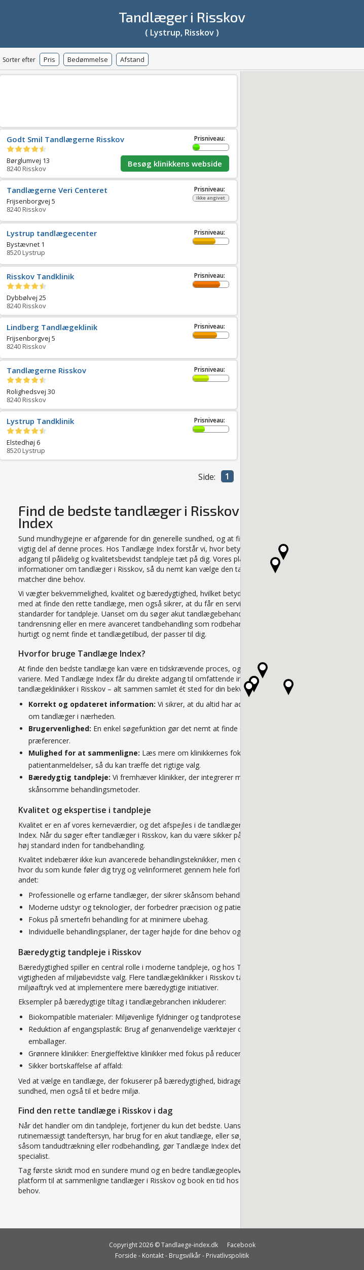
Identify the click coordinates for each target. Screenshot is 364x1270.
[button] (249, 689)
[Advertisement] (155, 99)
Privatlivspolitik (227, 1255)
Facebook (241, 1245)
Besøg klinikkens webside (175, 163)
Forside (126, 1255)
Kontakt (153, 1255)
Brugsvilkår (185, 1255)
